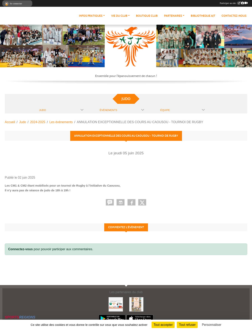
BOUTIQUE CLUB (147, 16)
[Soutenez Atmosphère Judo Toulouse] (136, 304)
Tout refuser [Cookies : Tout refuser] (187, 324)
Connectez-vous (20, 249)
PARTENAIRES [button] (173, 16)
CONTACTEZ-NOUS (234, 16)
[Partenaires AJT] (116, 304)
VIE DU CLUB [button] (119, 16)
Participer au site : (234, 3)
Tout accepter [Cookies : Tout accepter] (163, 324)
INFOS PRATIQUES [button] (90, 16)
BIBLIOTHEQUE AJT (203, 16)
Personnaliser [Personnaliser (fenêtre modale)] (211, 324)
